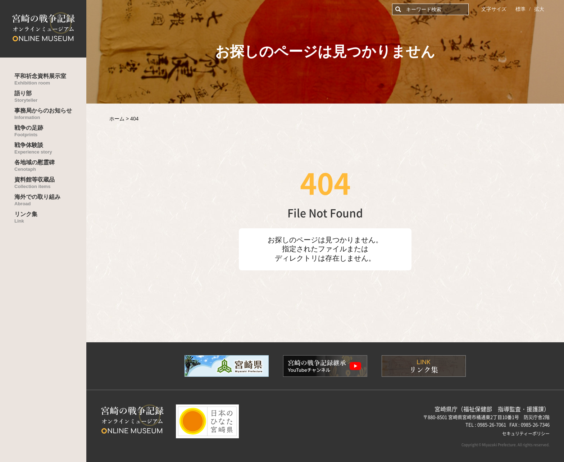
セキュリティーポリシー (526, 433)
